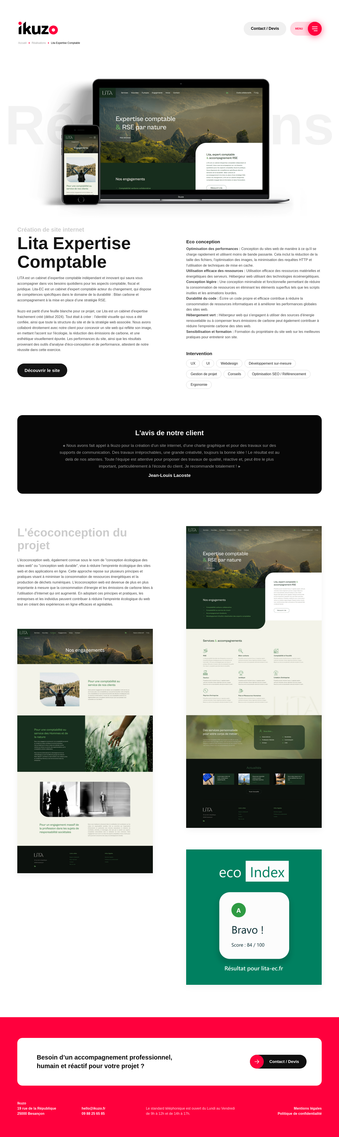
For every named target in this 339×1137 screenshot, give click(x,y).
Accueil (22, 42)
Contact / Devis (265, 28)
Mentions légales (308, 1108)
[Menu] (315, 29)
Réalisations (39, 42)
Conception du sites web (260, 249)
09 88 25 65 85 (93, 1113)
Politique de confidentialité (300, 1113)
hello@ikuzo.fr (94, 1108)
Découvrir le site (42, 370)
